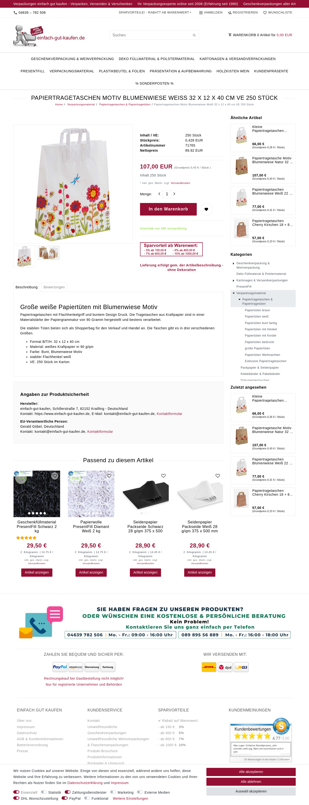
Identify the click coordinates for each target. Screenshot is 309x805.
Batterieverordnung (32, 745)
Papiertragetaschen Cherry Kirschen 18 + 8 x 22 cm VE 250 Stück (272, 223)
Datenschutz (27, 733)
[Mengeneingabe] (167, 194)
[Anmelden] (211, 12)
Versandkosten (180, 183)
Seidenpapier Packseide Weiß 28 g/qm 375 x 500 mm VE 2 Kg (200, 526)
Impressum (26, 727)
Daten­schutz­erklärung (85, 783)
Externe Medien (157, 792)
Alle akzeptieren (251, 772)
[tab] (26, 287)
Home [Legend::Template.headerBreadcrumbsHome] (59, 104)
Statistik (54, 792)
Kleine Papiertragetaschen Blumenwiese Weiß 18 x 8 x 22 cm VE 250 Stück (271, 129)
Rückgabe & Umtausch (106, 763)
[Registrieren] (242, 12)
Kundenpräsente (271, 71)
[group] (37, 494)
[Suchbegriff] (154, 35)
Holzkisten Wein (233, 71)
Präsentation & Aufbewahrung (181, 71)
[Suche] (194, 36)
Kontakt (94, 721)
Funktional (100, 798)
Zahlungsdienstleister (89, 792)
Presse (22, 751)
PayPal (75, 798)
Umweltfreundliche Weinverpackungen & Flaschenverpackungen (118, 742)
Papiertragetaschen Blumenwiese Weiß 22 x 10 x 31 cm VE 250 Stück (272, 191)
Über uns (24, 721)
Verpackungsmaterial (71, 71)
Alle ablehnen (251, 782)
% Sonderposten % (154, 83)
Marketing (125, 792)
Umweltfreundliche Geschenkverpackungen (107, 730)
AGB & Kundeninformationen (40, 739)
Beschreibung (26, 287)
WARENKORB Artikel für (260, 35)
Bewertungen (54, 287)
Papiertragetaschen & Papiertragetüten (124, 104)
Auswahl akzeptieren (251, 791)
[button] (155, 12)
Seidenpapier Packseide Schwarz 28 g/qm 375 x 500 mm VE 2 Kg (145, 526)
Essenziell (29, 792)
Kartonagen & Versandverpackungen (238, 59)
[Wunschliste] (276, 12)
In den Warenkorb (168, 209)
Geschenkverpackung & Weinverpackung (72, 59)
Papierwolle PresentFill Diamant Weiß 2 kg (91, 526)
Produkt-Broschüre (103, 751)
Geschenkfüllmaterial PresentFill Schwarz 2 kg (37, 526)
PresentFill (33, 71)
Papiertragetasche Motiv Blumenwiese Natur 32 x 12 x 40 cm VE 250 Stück (272, 160)
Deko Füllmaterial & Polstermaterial (157, 59)
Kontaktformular (169, 414)
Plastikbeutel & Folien (122, 71)
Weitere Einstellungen (130, 798)
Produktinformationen (105, 757)
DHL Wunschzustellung (39, 798)
